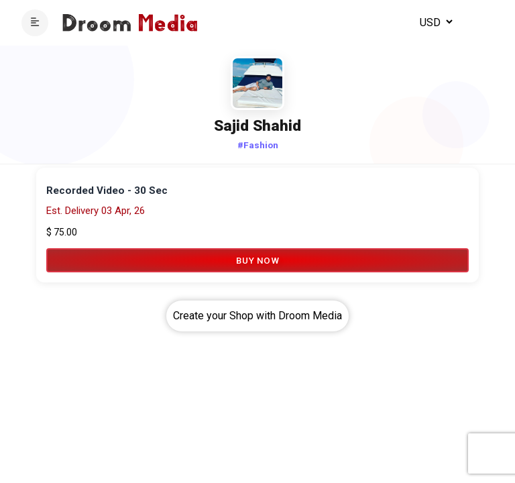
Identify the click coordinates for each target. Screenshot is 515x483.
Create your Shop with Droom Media (257, 315)
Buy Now (258, 260)
